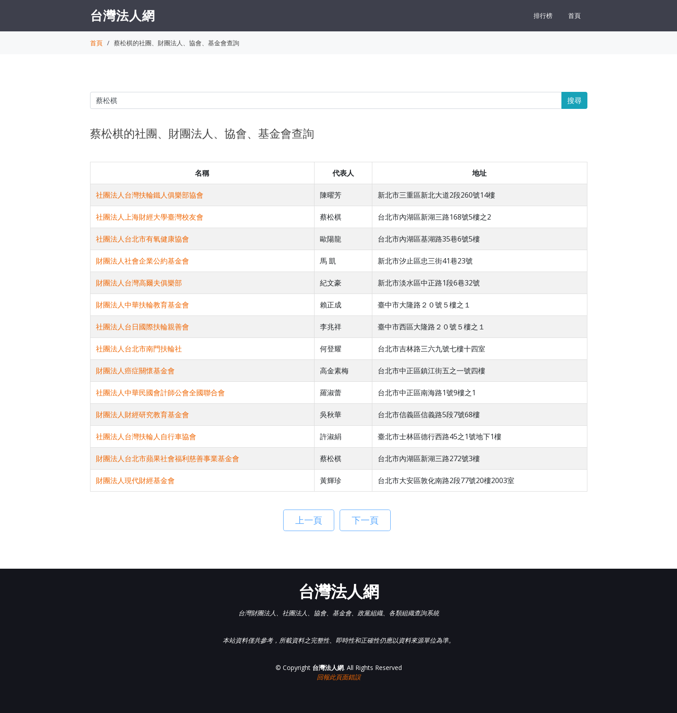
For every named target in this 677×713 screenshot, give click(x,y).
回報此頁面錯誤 (339, 677)
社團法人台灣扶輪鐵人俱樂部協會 (149, 195)
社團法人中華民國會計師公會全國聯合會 (160, 393)
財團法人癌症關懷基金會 (135, 371)
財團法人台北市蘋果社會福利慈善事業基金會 (167, 458)
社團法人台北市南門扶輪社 (139, 349)
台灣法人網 (122, 15)
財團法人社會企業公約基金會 (142, 261)
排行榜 (543, 15)
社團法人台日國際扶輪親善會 (142, 327)
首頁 (574, 15)
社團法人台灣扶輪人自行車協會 (146, 436)
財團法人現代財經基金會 (135, 480)
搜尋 (574, 100)
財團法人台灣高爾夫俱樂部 (139, 283)
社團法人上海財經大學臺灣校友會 (149, 217)
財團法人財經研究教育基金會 (142, 414)
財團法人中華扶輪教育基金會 (142, 305)
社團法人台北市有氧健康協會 (142, 239)
